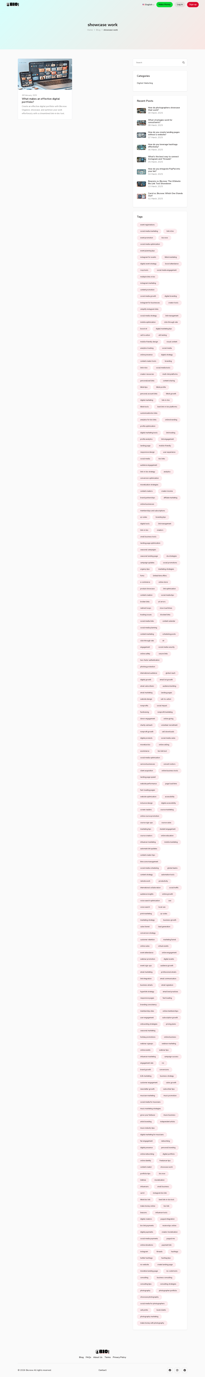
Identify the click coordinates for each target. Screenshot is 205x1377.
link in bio (170, 231)
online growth (167, 894)
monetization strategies (149, 485)
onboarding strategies (148, 1024)
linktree (143, 1180)
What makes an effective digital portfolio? (41, 100)
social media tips (167, 595)
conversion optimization (149, 478)
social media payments (149, 1238)
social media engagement (166, 270)
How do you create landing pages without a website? (164, 133)
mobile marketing (171, 842)
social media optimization (150, 244)
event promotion (146, 238)
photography (145, 1290)
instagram (144, 1251)
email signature (167, 985)
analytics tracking (146, 348)
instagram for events (148, 257)
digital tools (145, 524)
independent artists (167, 1121)
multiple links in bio (147, 277)
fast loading (167, 998)
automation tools (167, 874)
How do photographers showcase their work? (164, 108)
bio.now (165, 238)
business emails (146, 985)
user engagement (147, 1017)
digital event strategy (148, 264)
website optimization (148, 797)
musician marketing (147, 1095)
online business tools (170, 771)
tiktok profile (161, 387)
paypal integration (168, 1219)
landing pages (166, 693)
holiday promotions (147, 1037)
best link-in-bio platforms (167, 407)
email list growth (166, 680)
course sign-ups (146, 822)
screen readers (146, 810)
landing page (145, 446)
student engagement (167, 829)
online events (145, 1050)
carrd (142, 1193)
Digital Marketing (145, 83)
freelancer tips (165, 1160)
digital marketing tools (149, 433)
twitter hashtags (146, 1258)
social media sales (168, 738)
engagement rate (146, 1063)
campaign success (171, 1056)
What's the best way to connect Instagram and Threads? (163, 157)
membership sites (147, 1011)
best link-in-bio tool (166, 1199)
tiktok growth (171, 394)
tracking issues (146, 615)
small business (163, 1186)
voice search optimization (150, 900)
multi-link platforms (170, 374)
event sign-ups (146, 965)
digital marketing (146, 400)
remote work (145, 881)
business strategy (167, 1076)
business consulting (164, 1277)
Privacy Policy (119, 1357)
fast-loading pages (147, 790)
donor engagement (147, 719)
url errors (162, 602)
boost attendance (171, 264)
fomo (142, 576)
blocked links (165, 615)
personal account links (148, 394)
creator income (167, 491)
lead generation (164, 926)
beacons (143, 1212)
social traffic (173, 887)
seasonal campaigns (148, 550)
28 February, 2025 (29, 95)
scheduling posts (169, 634)
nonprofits (144, 706)
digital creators (146, 1219)
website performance (148, 784)
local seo (162, 907)
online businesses (147, 504)
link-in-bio (166, 400)
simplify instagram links (149, 309)
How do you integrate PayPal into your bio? (164, 170)
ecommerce (144, 751)
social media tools (163, 368)
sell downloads (168, 732)
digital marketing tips (164, 329)
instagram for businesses (150, 303)
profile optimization (147, 426)
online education (167, 835)
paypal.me (171, 1238)
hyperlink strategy (147, 991)
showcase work (166, 1167)
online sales (145, 946)
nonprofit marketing (165, 712)
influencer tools (161, 1212)
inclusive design (146, 803)
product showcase (147, 589)
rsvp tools (144, 270)
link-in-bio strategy (147, 472)
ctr (163, 641)
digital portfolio (169, 1154)
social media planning (148, 628)
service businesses (147, 764)
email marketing (146, 693)
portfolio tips (145, 1173)
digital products (146, 738)
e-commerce (145, 582)
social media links (147, 621)
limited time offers (160, 576)
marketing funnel (169, 939)
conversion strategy (148, 933)
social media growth (148, 296)
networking (165, 1141)
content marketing (147, 634)
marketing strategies (166, 569)
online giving (168, 719)
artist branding (146, 1121)
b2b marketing (145, 1076)
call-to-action (166, 699)
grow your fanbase (147, 1115)
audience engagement (148, 465)
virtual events (163, 946)
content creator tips (147, 855)
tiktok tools (144, 407)
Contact (103, 1370)
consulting (144, 1277)
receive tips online (169, 1225)
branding (168, 361)
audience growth (166, 965)
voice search (145, 907)
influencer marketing (148, 842)
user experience (169, 452)
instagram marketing (148, 283)
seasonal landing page (149, 556)
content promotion (147, 290)
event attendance (146, 952)
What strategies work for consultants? (160, 121)
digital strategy (167, 355)
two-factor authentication (150, 660)
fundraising (144, 712)
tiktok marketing (171, 257)
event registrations (147, 225)
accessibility (169, 797)
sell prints (144, 1310)
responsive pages (147, 998)
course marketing (167, 810)
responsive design (147, 452)
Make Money (164, 4)
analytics (167, 472)
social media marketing (149, 231)
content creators (146, 491)
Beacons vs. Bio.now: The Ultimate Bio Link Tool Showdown (164, 182)
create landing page (165, 1264)
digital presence (146, 1147)
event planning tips (147, 251)
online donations (146, 1245)
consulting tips (146, 1284)
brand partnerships (147, 498)
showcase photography (149, 1297)
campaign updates (147, 563)
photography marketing (149, 1316)
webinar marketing (169, 1043)
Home (90, 29)
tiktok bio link (145, 1199)
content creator (146, 1167)
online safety (145, 654)
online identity (145, 1160)
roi (163, 1063)
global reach (170, 673)
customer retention (147, 939)
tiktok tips (144, 387)
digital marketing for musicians (152, 1134)
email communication (168, 978)
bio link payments (147, 1225)
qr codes (143, 517)
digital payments (146, 1232)
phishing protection (147, 667)
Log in (180, 4)
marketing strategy (147, 920)
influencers (144, 1186)
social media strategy (148, 316)
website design (146, 699)
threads (160, 1251)
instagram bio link (160, 1193)
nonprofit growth (146, 732)
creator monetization (170, 1232)
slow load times (166, 608)
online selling (164, 745)
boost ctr (143, 329)
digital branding (171, 296)
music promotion (170, 1095)
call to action (145, 335)
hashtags (174, 1251)
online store (163, 582)
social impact (162, 706)
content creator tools (148, 361)
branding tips (161, 517)
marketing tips (145, 829)
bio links (162, 459)
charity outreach (146, 725)
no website (144, 1264)
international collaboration (150, 887)
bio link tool (162, 751)
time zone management (149, 861)
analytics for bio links (148, 420)
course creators (146, 835)
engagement (145, 647)
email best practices (170, 991)
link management (171, 316)
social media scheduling (149, 868)
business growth (169, 920)
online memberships (170, 1011)
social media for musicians (150, 1102)
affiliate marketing (170, 498)
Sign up (193, 4)
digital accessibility (168, 803)
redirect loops (145, 608)
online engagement (169, 952)
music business (169, 1115)
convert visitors (169, 764)
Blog (98, 29)
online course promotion (149, 816)
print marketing (146, 913)
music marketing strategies (150, 1108)
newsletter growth (147, 1089)
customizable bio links (148, 413)
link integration (146, 978)
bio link (166, 1206)
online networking (147, 1154)
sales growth (171, 1082)
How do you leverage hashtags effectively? (163, 145)
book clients (161, 1310)
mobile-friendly (165, 446)
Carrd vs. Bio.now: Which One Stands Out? (165, 194)
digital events (169, 959)
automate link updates (148, 848)
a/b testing (163, 335)
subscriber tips (169, 1089)
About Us (97, 1357)
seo (169, 900)
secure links (163, 654)
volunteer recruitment (169, 725)
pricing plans (171, 1024)
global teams (172, 868)
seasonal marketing (147, 1030)
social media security (166, 647)
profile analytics (146, 439)
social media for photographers (152, 1303)
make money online (147, 1206)
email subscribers (147, 686)
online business (170, 1037)
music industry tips (147, 1128)
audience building (169, 686)
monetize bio (145, 745)
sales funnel (145, 926)
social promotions (170, 563)
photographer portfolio (168, 1290)
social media (167, 348)
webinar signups (146, 1043)
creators (160, 530)
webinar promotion (147, 959)
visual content (172, 342)
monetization (159, 1180)
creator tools (173, 303)
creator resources (147, 374)
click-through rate (171, 322)
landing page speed (148, 777)
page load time (171, 784)
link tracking (170, 433)
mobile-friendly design (149, 342)
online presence (146, 355)
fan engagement (146, 1141)
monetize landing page (149, 1271)
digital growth (145, 680)
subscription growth (170, 1017)
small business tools (148, 537)
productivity (163, 881)
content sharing (169, 381)
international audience (148, 673)
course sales (166, 822)
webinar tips (164, 1050)
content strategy (146, 874)
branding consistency (148, 1004)
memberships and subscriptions (152, 511)
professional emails (168, 972)
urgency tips (145, 569)
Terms (107, 1357)
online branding (171, 420)
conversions (164, 1069)
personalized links (147, 381)
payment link (166, 1245)
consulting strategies (168, 1284)
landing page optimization (150, 543)
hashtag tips (166, 1258)
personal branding (168, 1147)
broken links (145, 602)
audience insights (146, 894)
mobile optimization (148, 322)
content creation (146, 595)
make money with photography (152, 1323)
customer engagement (148, 1082)
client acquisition (146, 771)
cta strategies (171, 556)
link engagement (167, 439)
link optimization (169, 589)
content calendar (169, 621)
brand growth (145, 1069)
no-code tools (171, 1271)
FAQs (88, 1357)
